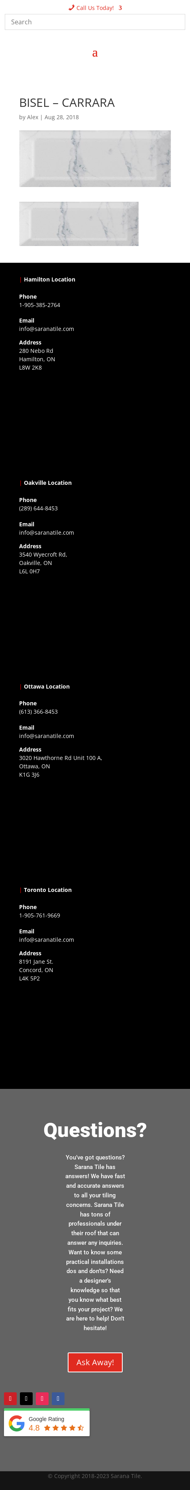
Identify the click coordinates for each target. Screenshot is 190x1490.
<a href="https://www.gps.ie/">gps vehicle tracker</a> (95, 1034)
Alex (32, 117)
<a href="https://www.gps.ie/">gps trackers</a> (95, 423)
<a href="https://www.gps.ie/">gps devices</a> (95, 830)
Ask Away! (95, 1362)
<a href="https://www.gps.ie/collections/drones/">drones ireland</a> (95, 627)
